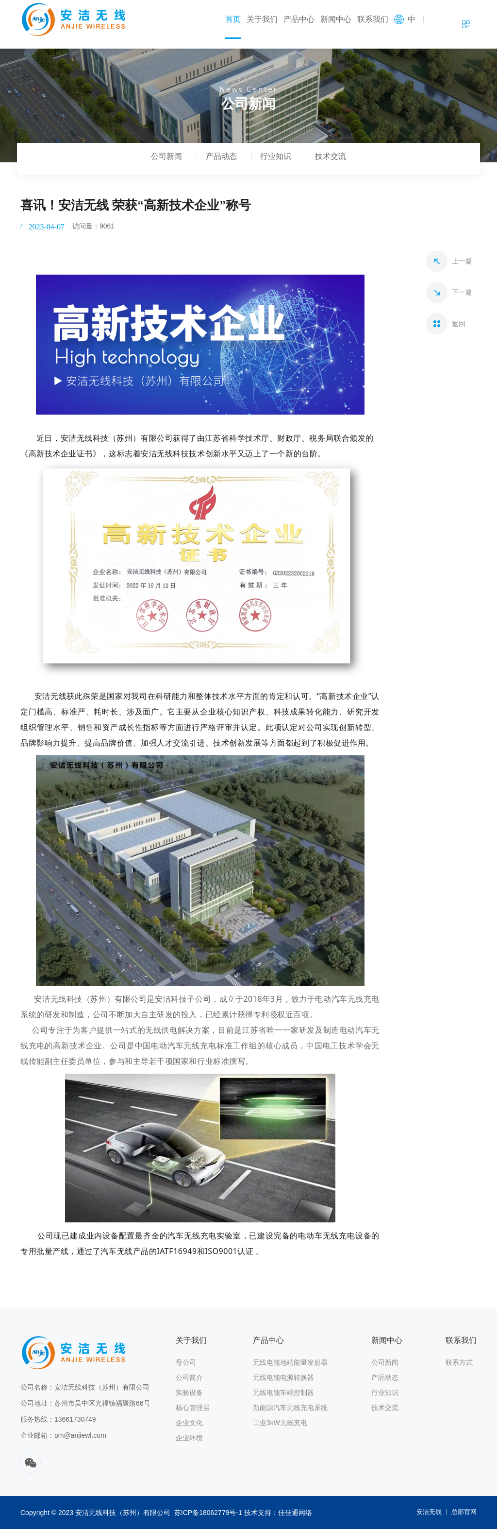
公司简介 (189, 1380)
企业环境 (189, 1441)
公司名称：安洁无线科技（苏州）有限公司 (84, 1390)
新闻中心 (335, 19)
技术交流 (338, 160)
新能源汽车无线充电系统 (290, 1410)
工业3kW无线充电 (280, 1425)
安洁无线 (425, 1515)
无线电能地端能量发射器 (290, 1365)
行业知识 (278, 160)
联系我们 (372, 19)
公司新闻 (158, 160)
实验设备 (189, 1395)
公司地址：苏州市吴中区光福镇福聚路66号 (85, 1406)
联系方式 (459, 1365)
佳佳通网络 (295, 1515)
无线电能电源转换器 (283, 1380)
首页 (233, 19)
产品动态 (218, 160)
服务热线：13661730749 (58, 1422)
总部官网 (463, 1515)
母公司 (186, 1365)
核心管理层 (193, 1410)
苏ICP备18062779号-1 (208, 1515)
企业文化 (189, 1425)
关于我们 (262, 19)
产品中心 (299, 19)
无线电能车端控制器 (283, 1395)
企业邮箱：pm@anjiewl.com (63, 1438)
